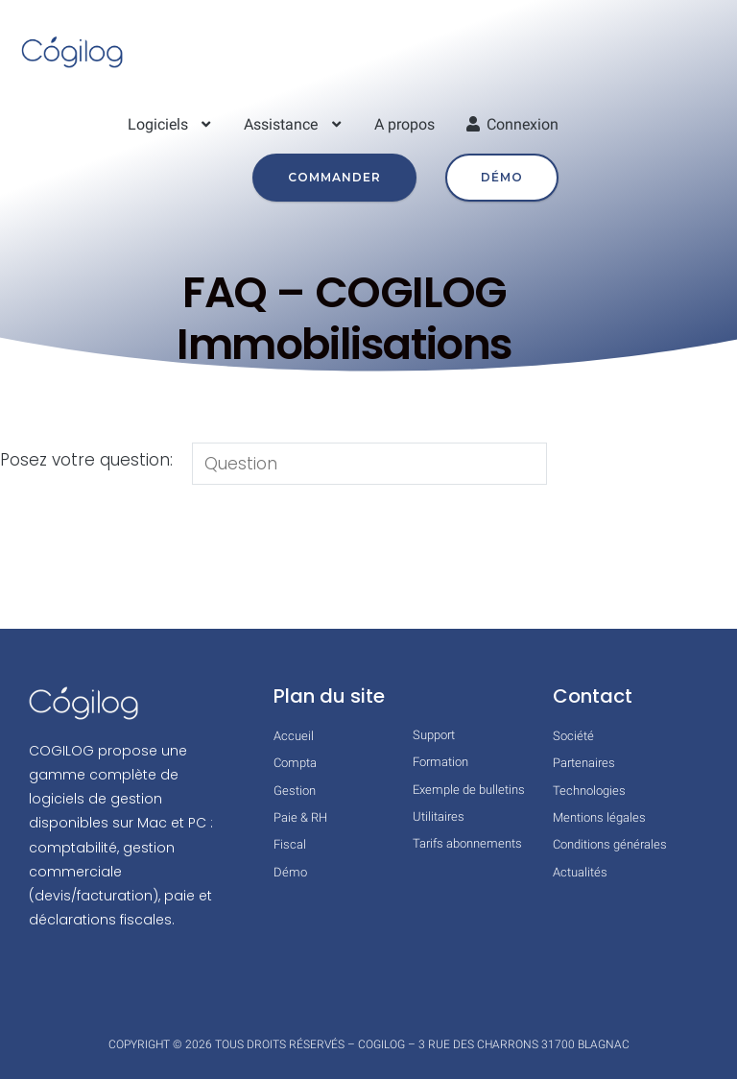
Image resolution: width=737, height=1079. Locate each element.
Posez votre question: (86, 459)
